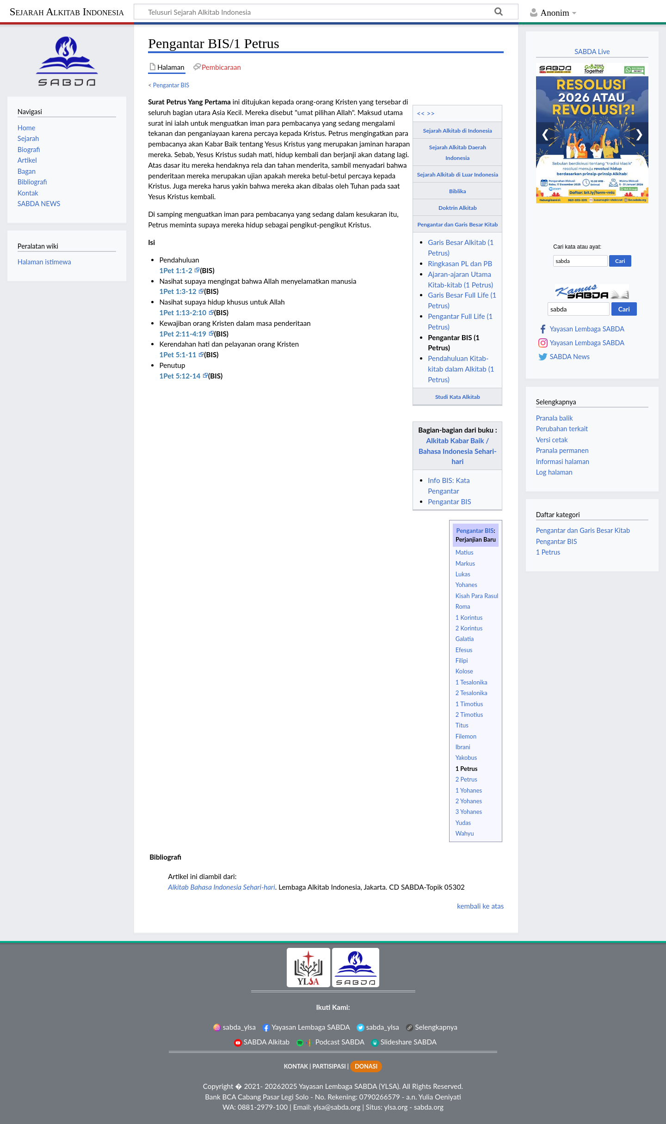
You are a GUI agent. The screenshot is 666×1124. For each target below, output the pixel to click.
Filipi (462, 660)
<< (421, 113)
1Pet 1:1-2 (176, 270)
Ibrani (463, 747)
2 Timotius (469, 714)
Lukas (463, 574)
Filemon (466, 736)
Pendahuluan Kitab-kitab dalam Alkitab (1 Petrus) (461, 369)
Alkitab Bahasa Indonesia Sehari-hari (221, 887)
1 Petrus (467, 768)
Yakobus (466, 757)
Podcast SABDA (330, 1042)
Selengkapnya (431, 1027)
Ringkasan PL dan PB (460, 263)
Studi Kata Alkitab (457, 396)
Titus (462, 725)
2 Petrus (466, 779)
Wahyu (465, 833)
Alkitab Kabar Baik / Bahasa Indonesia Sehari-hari (458, 451)
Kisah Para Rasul (477, 595)
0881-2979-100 (263, 1107)
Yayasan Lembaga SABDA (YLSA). (350, 1086)
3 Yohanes (469, 811)
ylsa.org (395, 1107)
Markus (465, 563)
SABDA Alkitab (262, 1042)
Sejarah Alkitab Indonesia (67, 12)
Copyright (218, 1086)
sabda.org (429, 1107)
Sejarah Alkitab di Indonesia (457, 130)
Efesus (464, 650)
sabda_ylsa (234, 1027)
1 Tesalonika (471, 682)
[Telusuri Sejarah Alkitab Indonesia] (326, 11)
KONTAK (296, 1066)
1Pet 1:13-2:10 (183, 312)
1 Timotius (469, 704)
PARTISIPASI (328, 1066)
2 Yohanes (469, 801)
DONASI (366, 1066)
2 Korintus (469, 628)
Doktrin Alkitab (457, 207)
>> (431, 113)
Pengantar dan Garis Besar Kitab (458, 224)
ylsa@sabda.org (336, 1107)
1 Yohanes (469, 790)
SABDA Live (592, 51)
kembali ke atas (480, 906)
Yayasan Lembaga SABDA (587, 329)
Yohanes (466, 584)
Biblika (457, 191)
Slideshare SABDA (404, 1042)
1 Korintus (469, 617)
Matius (465, 552)
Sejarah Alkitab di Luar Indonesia (457, 174)
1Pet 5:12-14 (180, 376)
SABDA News (570, 356)
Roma (463, 606)
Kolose (464, 671)
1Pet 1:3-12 (178, 291)
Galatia (465, 638)
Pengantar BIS (171, 85)
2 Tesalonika (471, 692)
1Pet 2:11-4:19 (183, 334)
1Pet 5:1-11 (178, 354)
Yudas (463, 822)
